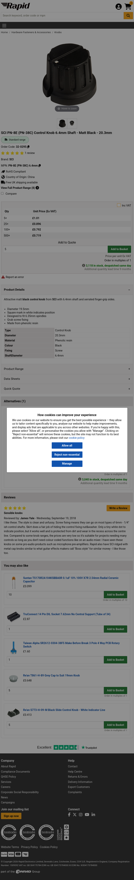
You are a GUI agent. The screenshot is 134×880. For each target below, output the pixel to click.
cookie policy (76, 438)
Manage (67, 463)
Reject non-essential (67, 454)
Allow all (67, 445)
